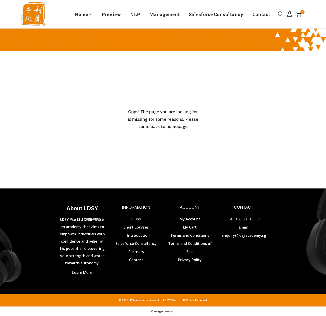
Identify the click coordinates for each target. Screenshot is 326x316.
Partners (136, 251)
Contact (136, 259)
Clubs (136, 219)
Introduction (138, 235)
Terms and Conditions (189, 235)
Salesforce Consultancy (136, 243)
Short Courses (136, 227)
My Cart (190, 227)
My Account (190, 219)
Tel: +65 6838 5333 (244, 219)
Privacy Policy (190, 259)
